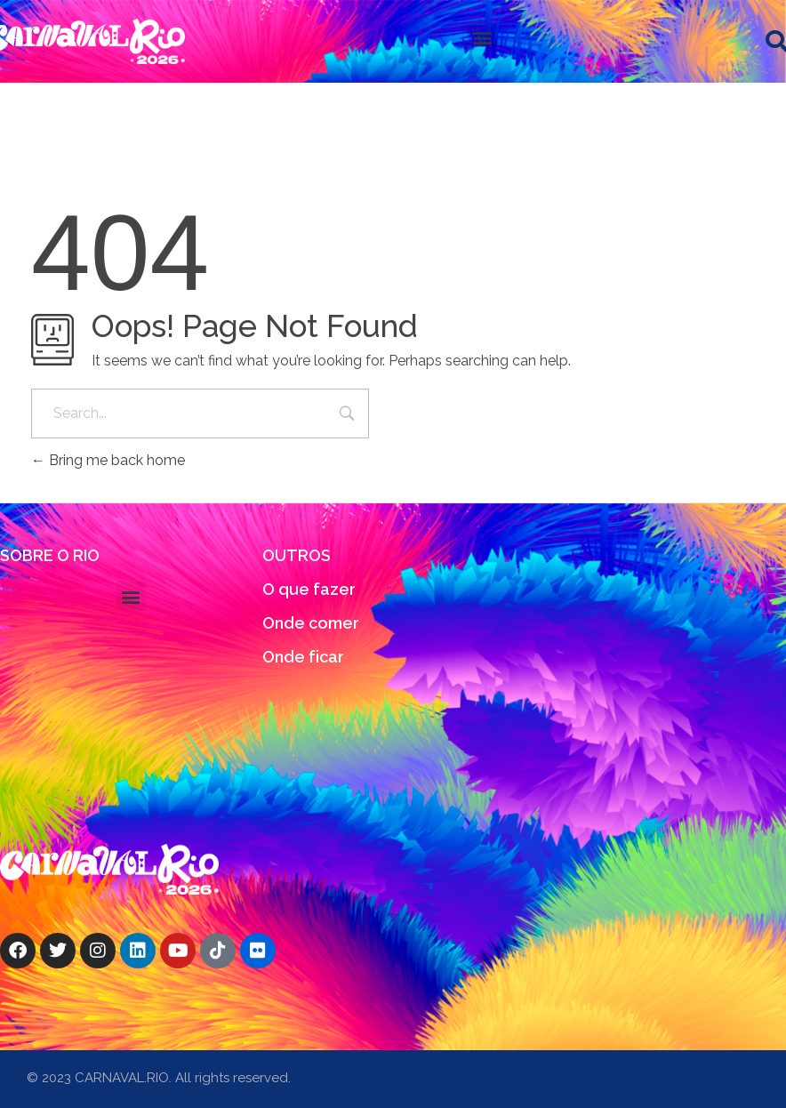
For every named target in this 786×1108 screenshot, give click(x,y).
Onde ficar (303, 656)
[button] (482, 37)
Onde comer (310, 623)
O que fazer (309, 589)
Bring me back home (108, 460)
